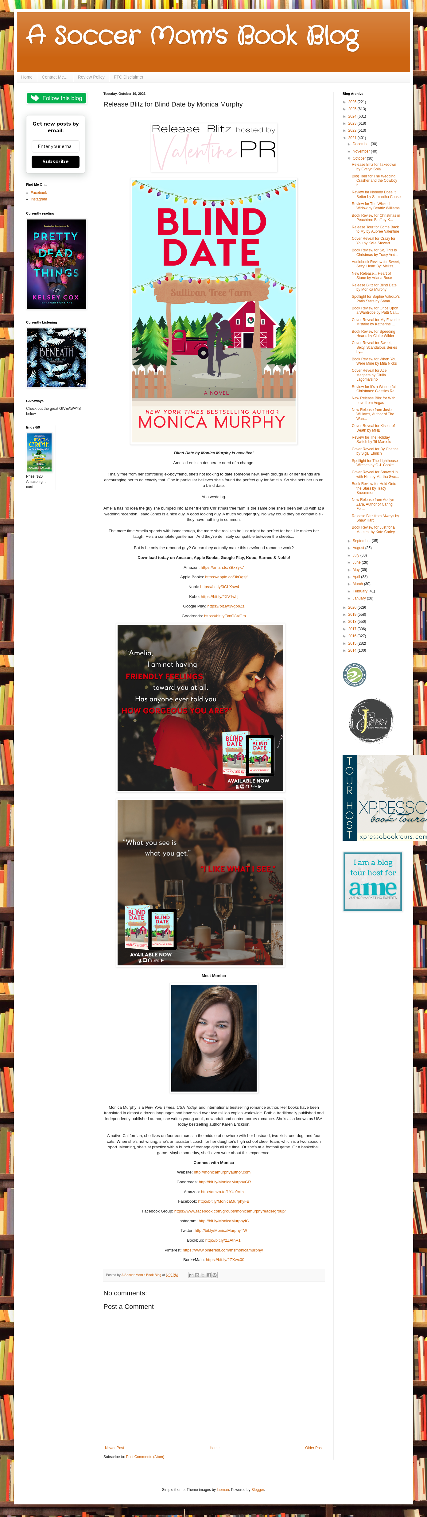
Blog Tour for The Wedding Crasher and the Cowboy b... (374, 180)
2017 (353, 629)
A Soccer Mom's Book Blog (192, 36)
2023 (353, 123)
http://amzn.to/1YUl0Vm (222, 1191)
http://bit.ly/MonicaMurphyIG (224, 1221)
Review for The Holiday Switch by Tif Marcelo (371, 439)
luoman (223, 1490)
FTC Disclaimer (128, 77)
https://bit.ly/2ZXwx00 (225, 1259)
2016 (353, 636)
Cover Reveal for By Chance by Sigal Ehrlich (375, 451)
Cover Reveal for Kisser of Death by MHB (373, 428)
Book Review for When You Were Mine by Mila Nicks (374, 361)
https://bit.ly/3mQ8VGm (225, 616)
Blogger (257, 1490)
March (358, 584)
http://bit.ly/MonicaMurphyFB (224, 1201)
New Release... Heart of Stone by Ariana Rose (372, 275)
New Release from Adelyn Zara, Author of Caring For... (373, 504)
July (356, 555)
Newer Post (114, 1448)
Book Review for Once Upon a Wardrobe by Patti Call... (375, 310)
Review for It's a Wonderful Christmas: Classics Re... (375, 389)
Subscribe (55, 162)
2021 (353, 138)
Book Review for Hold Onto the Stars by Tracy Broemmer (374, 488)
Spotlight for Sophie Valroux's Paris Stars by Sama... (376, 298)
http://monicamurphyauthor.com (222, 1172)
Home (27, 77)
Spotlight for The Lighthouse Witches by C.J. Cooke (375, 463)
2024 (353, 116)
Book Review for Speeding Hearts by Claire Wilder (373, 333)
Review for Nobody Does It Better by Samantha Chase (376, 194)
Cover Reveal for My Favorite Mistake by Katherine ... (376, 322)
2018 (353, 621)
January (360, 598)
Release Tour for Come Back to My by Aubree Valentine (375, 229)
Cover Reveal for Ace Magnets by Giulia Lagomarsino (369, 375)
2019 (353, 614)
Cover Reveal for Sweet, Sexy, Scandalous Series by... (374, 347)
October (360, 158)
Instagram (39, 199)
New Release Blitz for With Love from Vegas (373, 400)
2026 (353, 102)
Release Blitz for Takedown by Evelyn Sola (374, 166)
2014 (353, 650)
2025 (353, 109)
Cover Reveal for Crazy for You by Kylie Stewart (373, 240)
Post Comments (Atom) (145, 1457)
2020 (353, 607)
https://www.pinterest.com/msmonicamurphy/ (223, 1250)
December (362, 144)
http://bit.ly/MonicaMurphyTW (221, 1230)
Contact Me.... (55, 77)
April (357, 577)
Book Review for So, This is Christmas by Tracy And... (375, 252)
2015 (353, 643)
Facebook (39, 193)
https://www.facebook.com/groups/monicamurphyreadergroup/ (230, 1211)
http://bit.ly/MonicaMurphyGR (225, 1182)
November (362, 151)
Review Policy (91, 77)
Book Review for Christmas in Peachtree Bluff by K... (376, 217)
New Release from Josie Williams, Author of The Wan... (373, 414)
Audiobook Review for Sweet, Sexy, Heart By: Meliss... (376, 264)
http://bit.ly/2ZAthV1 (223, 1240)
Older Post (314, 1448)
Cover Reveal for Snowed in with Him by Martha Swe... (375, 474)
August (359, 548)
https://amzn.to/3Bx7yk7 (222, 567)
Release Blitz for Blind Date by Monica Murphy (374, 287)
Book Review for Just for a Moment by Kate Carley (373, 529)
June (357, 562)
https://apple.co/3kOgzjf (226, 577)
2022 (353, 130)
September (362, 541)
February (360, 591)
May (357, 570)
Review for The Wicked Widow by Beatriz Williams (376, 206)
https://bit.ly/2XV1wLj (219, 596)
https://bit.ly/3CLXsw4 (219, 586)
